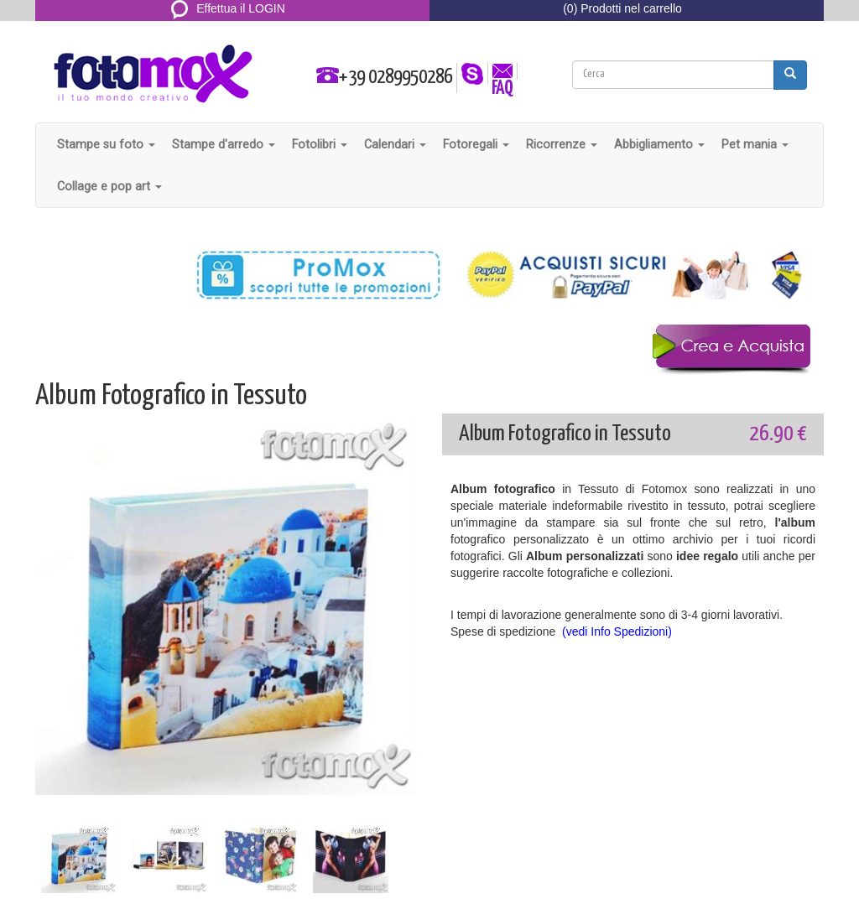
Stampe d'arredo (223, 144)
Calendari (395, 144)
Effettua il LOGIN (228, 8)
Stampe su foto (106, 144)
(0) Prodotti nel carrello (622, 8)
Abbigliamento (659, 144)
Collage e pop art (109, 186)
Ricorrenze (561, 144)
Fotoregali (476, 144)
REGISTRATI (228, 28)
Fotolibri (319, 144)
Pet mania (755, 144)
